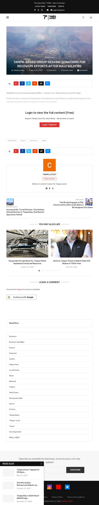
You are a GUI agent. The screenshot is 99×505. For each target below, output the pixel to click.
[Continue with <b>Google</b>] (21, 297)
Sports (12, 404)
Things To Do (14, 420)
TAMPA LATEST (67, 501)
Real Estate (13, 392)
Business (12, 336)
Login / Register (49, 125)
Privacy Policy (57, 497)
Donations (12, 140)
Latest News (40, 6)
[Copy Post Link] (41, 83)
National (12, 381)
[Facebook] (34, 10)
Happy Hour (14, 364)
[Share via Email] (47, 83)
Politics (12, 387)
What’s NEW (14, 437)
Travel (11, 426)
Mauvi (23, 140)
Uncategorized (15, 432)
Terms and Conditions (76, 497)
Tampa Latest (19, 70)
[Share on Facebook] (22, 83)
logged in (20, 289)
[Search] (83, 17)
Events (61, 6)
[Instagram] (42, 10)
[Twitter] (38, 10)
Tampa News (14, 415)
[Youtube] (58, 487)
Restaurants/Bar (16, 398)
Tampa (44, 140)
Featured (12, 353)
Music (11, 375)
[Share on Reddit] (34, 83)
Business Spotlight (16, 342)
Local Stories (14, 370)
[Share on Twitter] (28, 83)
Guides (12, 359)
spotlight (33, 140)
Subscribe (52, 6)
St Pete (12, 409)
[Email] (47, 10)
